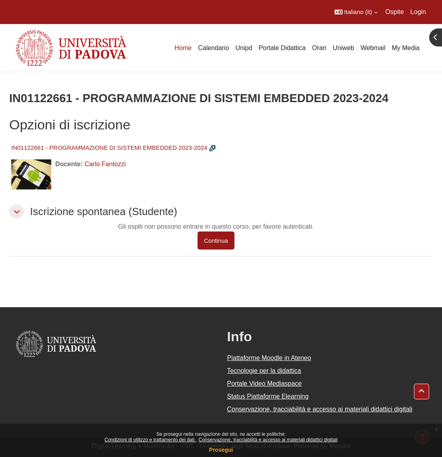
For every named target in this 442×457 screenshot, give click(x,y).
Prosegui (221, 450)
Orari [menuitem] (319, 47)
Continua (216, 240)
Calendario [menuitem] (213, 47)
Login (418, 11)
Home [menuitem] (183, 47)
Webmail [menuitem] (373, 47)
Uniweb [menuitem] (343, 47)
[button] (356, 12)
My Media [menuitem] (406, 47)
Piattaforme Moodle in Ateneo (269, 357)
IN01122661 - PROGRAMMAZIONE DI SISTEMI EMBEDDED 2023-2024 (109, 147)
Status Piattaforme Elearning (268, 396)
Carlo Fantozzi (105, 164)
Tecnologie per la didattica (264, 370)
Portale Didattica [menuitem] (281, 47)
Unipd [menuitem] (244, 47)
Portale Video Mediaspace (264, 383)
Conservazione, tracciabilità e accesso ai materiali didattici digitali (267, 440)
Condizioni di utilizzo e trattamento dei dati (150, 440)
